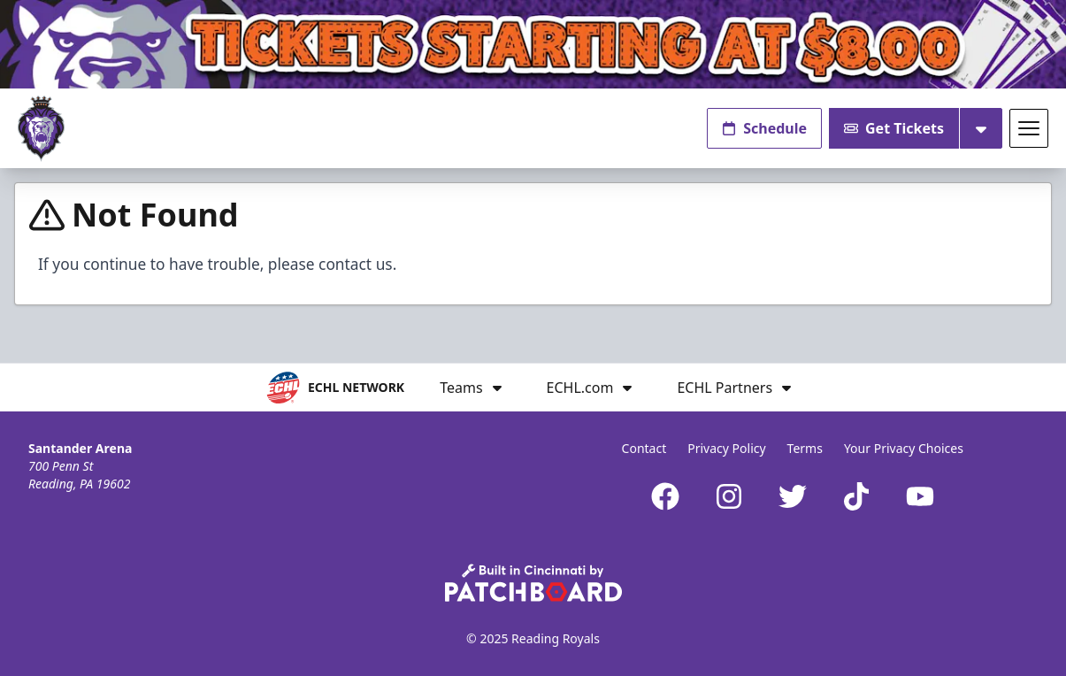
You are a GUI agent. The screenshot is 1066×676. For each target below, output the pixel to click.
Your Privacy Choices (903, 448)
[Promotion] (533, 44)
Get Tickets (894, 128)
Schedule (764, 128)
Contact (644, 448)
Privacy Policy (726, 448)
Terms (805, 448)
